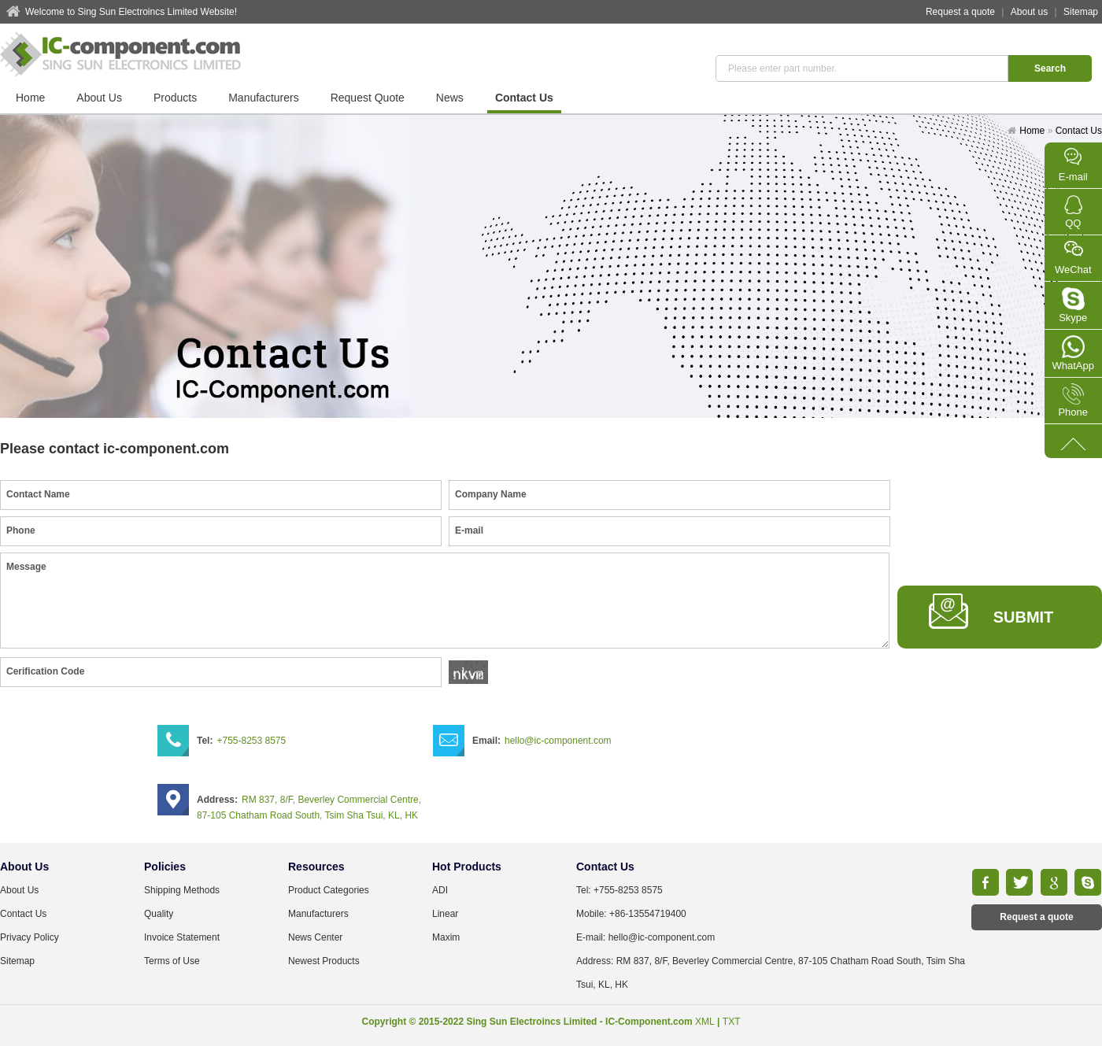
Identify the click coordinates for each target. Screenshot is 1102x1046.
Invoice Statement (182, 937)
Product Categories (328, 890)
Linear (445, 913)
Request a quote (960, 11)
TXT (732, 1021)
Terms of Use (172, 961)
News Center (315, 937)
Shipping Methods (182, 890)
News (450, 97)
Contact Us (524, 97)
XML (705, 1021)
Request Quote (368, 97)
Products (175, 97)
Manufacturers (263, 97)
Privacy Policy (29, 937)
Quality (158, 913)
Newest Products (324, 961)
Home (30, 97)
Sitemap (1080, 11)
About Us (99, 97)
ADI (440, 890)
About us (1029, 11)
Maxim (446, 937)
